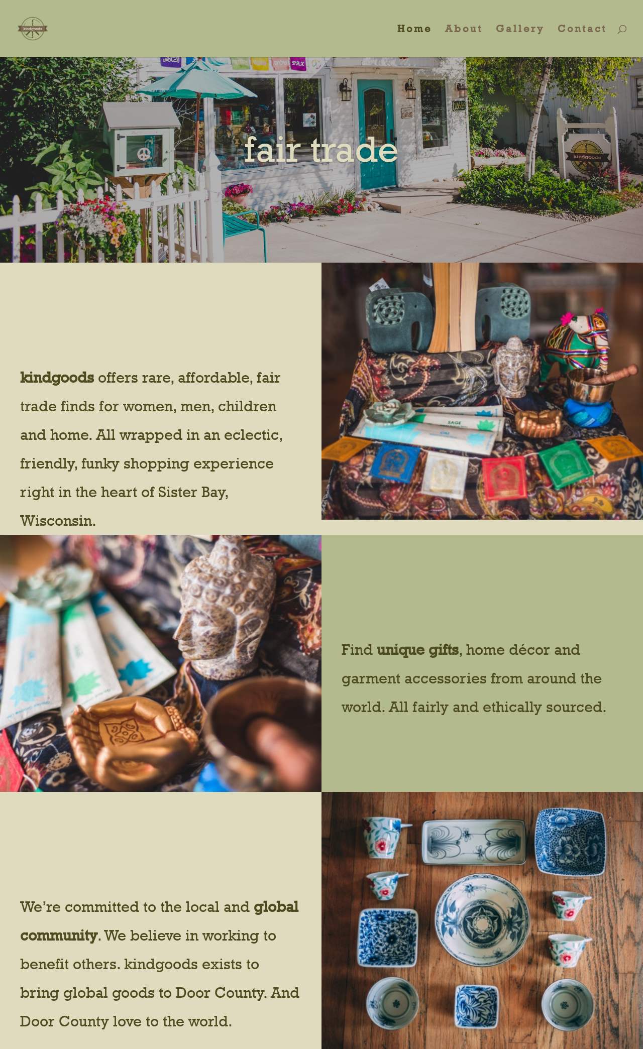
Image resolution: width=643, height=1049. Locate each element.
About (464, 30)
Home (414, 30)
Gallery (520, 30)
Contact (582, 30)
